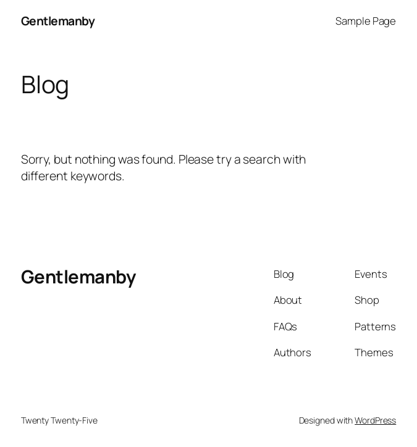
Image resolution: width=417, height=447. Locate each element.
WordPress (375, 420)
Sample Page (365, 21)
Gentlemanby (58, 20)
